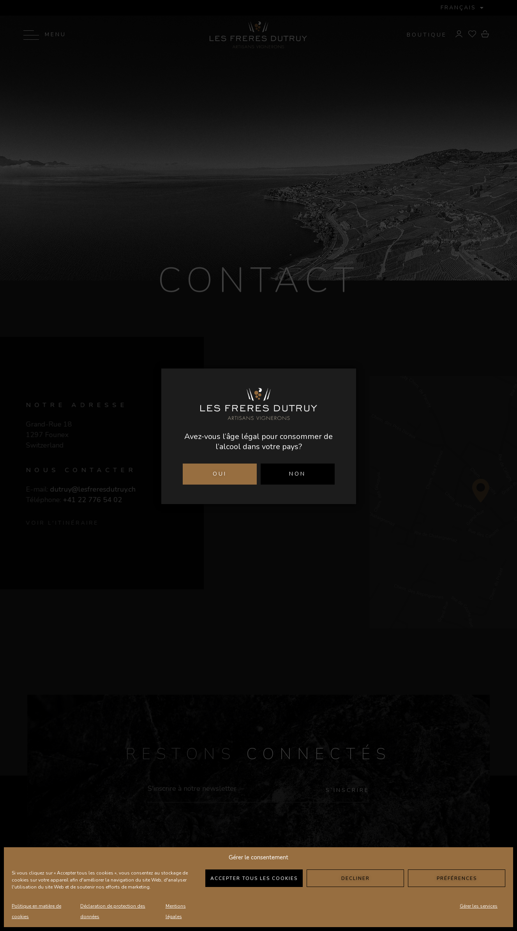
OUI (220, 474)
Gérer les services (479, 906)
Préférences (457, 878)
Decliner (355, 878)
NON (297, 474)
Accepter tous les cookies (254, 878)
